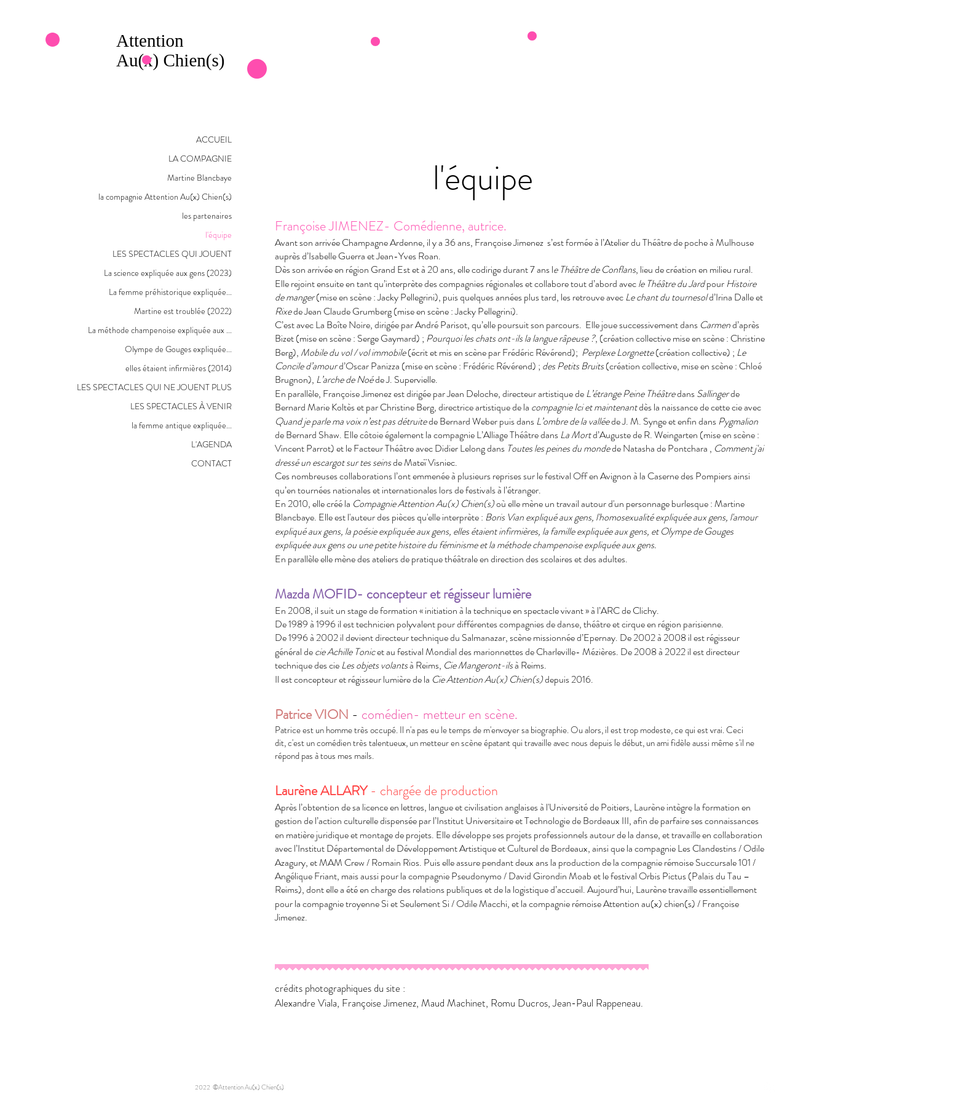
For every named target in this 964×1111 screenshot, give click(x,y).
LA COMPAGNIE (200, 158)
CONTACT (211, 463)
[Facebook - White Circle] (769, 1087)
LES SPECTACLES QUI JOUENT (172, 254)
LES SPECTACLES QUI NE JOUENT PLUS (154, 387)
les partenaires (207, 216)
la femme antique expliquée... (182, 425)
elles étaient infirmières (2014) (178, 368)
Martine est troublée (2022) (183, 311)
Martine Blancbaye (199, 177)
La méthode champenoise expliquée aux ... (160, 330)
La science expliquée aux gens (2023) (168, 273)
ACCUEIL (214, 139)
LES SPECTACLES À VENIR (181, 406)
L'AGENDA (211, 444)
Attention (152, 40)
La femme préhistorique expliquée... (170, 292)
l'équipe (218, 235)
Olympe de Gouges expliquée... (178, 349)
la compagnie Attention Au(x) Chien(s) (165, 196)
